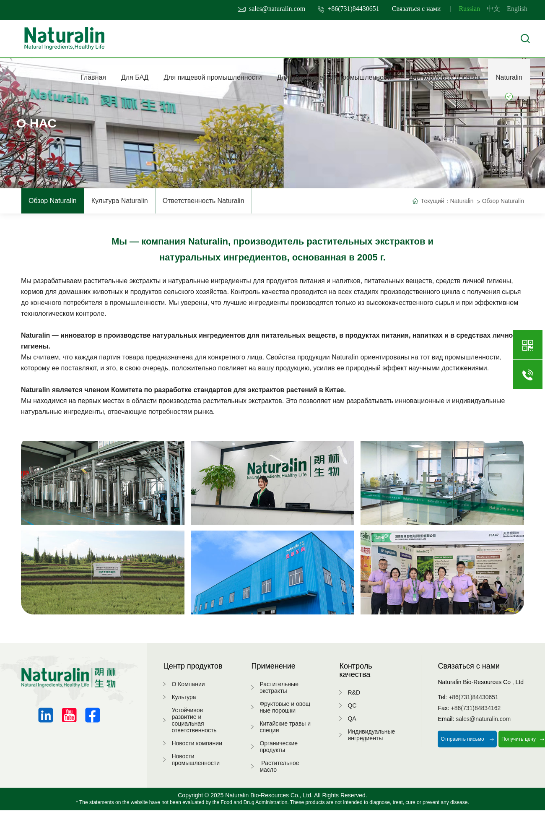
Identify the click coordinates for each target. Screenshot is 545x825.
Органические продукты (279, 746)
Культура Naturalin (119, 200)
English (517, 8)
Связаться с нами (416, 8)
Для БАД (134, 77)
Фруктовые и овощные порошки (285, 707)
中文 (493, 8)
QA (352, 718)
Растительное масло (279, 766)
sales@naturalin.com (271, 8)
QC (352, 705)
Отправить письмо (467, 739)
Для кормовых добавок (444, 77)
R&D (354, 692)
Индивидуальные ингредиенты (371, 735)
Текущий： (435, 201)
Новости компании (196, 743)
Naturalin (509, 85)
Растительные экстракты (279, 687)
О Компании (188, 684)
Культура (183, 697)
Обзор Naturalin (53, 200)
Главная (93, 77)
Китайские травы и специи (285, 727)
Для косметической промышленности (335, 77)
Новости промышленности (195, 759)
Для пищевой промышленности (213, 77)
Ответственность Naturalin (203, 200)
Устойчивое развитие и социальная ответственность (193, 720)
